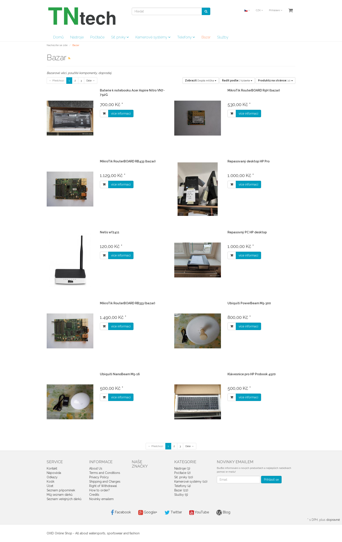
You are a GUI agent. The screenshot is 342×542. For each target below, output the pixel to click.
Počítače (97, 37)
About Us (95, 468)
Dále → (90, 80)
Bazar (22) (181, 490)
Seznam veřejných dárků (64, 499)
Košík (50, 481)
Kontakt (52, 468)
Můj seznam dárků (59, 494)
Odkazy (52, 477)
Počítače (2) (182, 473)
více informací (121, 113)
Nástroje (77, 37)
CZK (259, 10)
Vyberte (237, 80)
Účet (50, 486)
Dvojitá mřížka (200, 80)
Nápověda (54, 473)
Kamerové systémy (153, 37)
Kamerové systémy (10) (190, 481)
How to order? (99, 490)
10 (275, 80)
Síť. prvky (120, 37)
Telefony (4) (182, 486)
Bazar (206, 37)
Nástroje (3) (182, 468)
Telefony (186, 37)
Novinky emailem (101, 499)
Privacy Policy (99, 477)
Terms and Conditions (104, 473)
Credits (94, 494)
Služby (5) (181, 494)
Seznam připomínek (61, 490)
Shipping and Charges (104, 481)
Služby (222, 37)
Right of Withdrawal (103, 486)
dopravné (333, 519)
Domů (58, 37)
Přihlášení (275, 10)
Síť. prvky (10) (183, 477)
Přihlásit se (271, 479)
